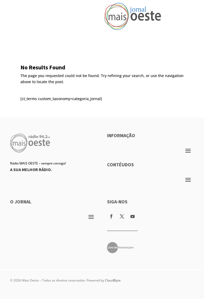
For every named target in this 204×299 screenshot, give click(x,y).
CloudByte (113, 280)
